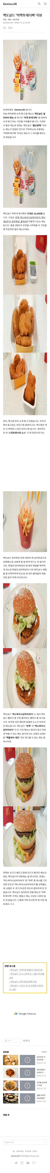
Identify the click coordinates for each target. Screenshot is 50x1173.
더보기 (44, 1051)
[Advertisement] (25, 464)
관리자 (34, 1151)
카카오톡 (28, 1151)
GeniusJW (10, 4)
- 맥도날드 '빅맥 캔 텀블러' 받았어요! (26, 970)
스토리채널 (20, 1151)
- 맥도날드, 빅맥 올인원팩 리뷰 (23, 981)
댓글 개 (6, 1114)
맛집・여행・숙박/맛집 (11, 19)
